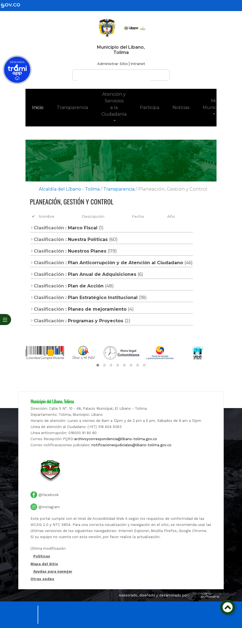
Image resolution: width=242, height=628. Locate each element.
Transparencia (72, 107)
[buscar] (114, 77)
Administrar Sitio (112, 63)
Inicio (41, 107)
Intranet (137, 63)
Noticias (181, 107)
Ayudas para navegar (52, 572)
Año (171, 216)
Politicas (41, 556)
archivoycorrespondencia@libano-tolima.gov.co (115, 439)
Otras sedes (42, 579)
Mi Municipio (213, 104)
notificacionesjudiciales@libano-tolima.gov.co (131, 445)
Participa (149, 107)
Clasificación (47, 227)
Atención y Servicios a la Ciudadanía (114, 104)
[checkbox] (33, 216)
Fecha (138, 216)
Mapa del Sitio (44, 564)
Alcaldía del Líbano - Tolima (69, 189)
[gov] (14, 5)
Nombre (46, 216)
